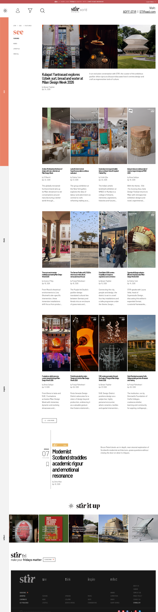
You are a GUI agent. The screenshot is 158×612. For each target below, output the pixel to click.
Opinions (68, 595)
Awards (112, 592)
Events (112, 599)
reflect (4, 537)
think (4, 240)
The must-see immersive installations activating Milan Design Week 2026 (52, 274)
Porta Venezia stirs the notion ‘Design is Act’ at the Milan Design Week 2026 (79, 378)
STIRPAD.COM (136, 602)
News (15, 43)
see (4, 91)
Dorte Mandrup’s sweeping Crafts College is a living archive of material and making (137, 378)
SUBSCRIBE (48, 559)
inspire (4, 389)
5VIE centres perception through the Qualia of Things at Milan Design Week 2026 (109, 378)
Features (16, 38)
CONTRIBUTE (23, 599)
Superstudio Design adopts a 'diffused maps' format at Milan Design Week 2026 (135, 274)
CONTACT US (136, 599)
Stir (14, 25)
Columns (68, 599)
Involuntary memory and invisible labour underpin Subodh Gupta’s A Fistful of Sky (109, 170)
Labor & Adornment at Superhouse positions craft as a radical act (79, 170)
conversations (92, 602)
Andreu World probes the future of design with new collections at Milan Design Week (52, 170)
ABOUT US (136, 585)
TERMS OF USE (137, 592)
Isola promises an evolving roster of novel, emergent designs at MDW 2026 (137, 170)
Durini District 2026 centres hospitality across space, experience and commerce (107, 274)
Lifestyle (16, 48)
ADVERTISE (22, 595)
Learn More (150, 1)
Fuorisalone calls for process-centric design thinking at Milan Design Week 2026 (51, 378)
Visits (89, 599)
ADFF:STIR (129, 11)
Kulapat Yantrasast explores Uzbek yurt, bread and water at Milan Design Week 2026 (62, 78)
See (20, 25)
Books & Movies (70, 602)
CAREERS (135, 589)
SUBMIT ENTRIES (114, 602)
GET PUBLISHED (24, 602)
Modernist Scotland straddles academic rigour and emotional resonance (69, 462)
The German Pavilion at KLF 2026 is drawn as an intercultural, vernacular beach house (80, 274)
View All (16, 53)
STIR (147, 11)
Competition (114, 595)
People (90, 595)
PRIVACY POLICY (137, 595)
